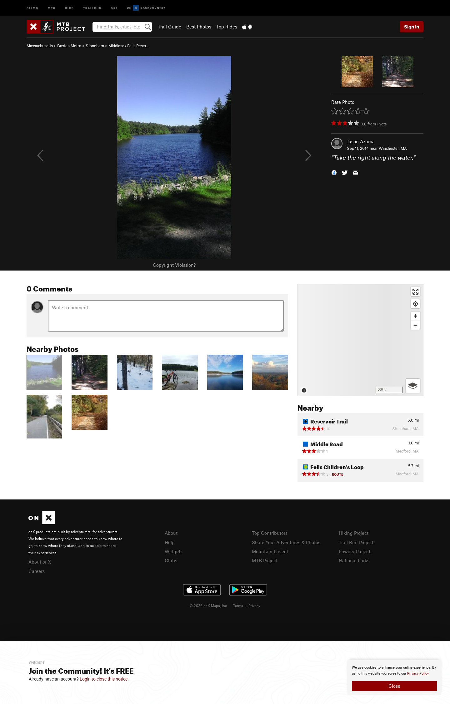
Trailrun (92, 8)
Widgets (173, 551)
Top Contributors (270, 533)
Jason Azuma (361, 141)
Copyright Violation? (174, 265)
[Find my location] (415, 303)
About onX (39, 562)
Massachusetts (40, 45)
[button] (334, 172)
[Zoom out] (415, 325)
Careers (36, 571)
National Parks (354, 560)
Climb (32, 8)
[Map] (360, 340)
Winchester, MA (393, 148)
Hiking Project (353, 533)
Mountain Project (270, 551)
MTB (52, 8)
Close (394, 686)
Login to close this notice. (104, 678)
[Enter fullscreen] (415, 291)
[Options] (413, 386)
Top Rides (226, 26)
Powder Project (354, 551)
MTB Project (265, 560)
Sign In (411, 26)
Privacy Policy (418, 673)
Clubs (171, 560)
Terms (238, 605)
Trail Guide (169, 26)
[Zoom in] (415, 316)
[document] (394, 678)
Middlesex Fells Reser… (128, 45)
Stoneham (95, 45)
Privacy (254, 605)
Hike (69, 8)
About (171, 533)
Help (170, 542)
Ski (114, 8)
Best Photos (198, 26)
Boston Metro (69, 45)
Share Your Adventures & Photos (286, 542)
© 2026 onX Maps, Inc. (209, 605)
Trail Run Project (356, 542)
